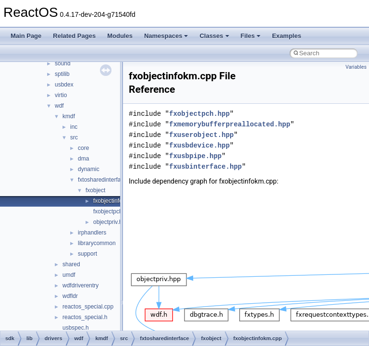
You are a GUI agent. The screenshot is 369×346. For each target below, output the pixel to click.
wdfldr (70, 296)
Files (251, 35)
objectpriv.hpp (111, 222)
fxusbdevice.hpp (199, 145)
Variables (356, 67)
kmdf (68, 116)
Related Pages (74, 35)
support (87, 253)
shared (71, 264)
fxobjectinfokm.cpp (117, 201)
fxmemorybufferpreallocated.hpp (229, 124)
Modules (120, 35)
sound (63, 63)
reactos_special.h (84, 317)
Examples (286, 35)
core (83, 148)
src (74, 137)
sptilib (62, 74)
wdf (59, 105)
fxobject (95, 190)
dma (83, 158)
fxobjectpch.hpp (113, 211)
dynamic (88, 169)
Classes (214, 35)
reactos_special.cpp (87, 306)
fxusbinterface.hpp (205, 166)
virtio (61, 95)
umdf (68, 275)
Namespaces (166, 35)
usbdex (64, 84)
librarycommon (97, 243)
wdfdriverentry (80, 285)
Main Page (26, 35)
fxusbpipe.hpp (195, 156)
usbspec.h (75, 327)
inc (73, 127)
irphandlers (92, 232)
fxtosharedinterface (102, 179)
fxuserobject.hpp (201, 134)
